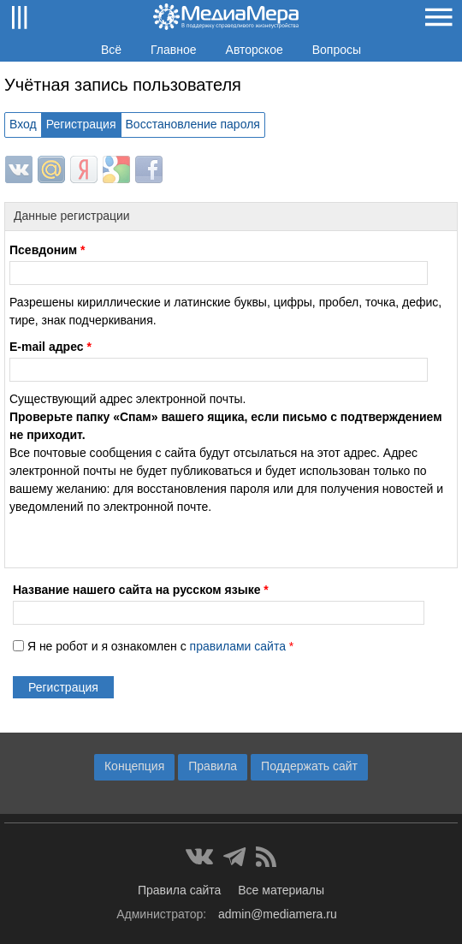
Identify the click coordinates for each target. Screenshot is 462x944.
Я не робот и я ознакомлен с (160, 646)
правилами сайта (238, 646)
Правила (212, 766)
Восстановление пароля (193, 124)
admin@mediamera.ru (277, 914)
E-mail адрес (50, 346)
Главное (174, 49)
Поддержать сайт (309, 766)
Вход (23, 124)
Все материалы (281, 890)
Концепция (134, 766)
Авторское (254, 49)
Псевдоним (47, 250)
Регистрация (81, 124)
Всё (111, 49)
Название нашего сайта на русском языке (141, 590)
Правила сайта (179, 890)
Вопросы (336, 49)
